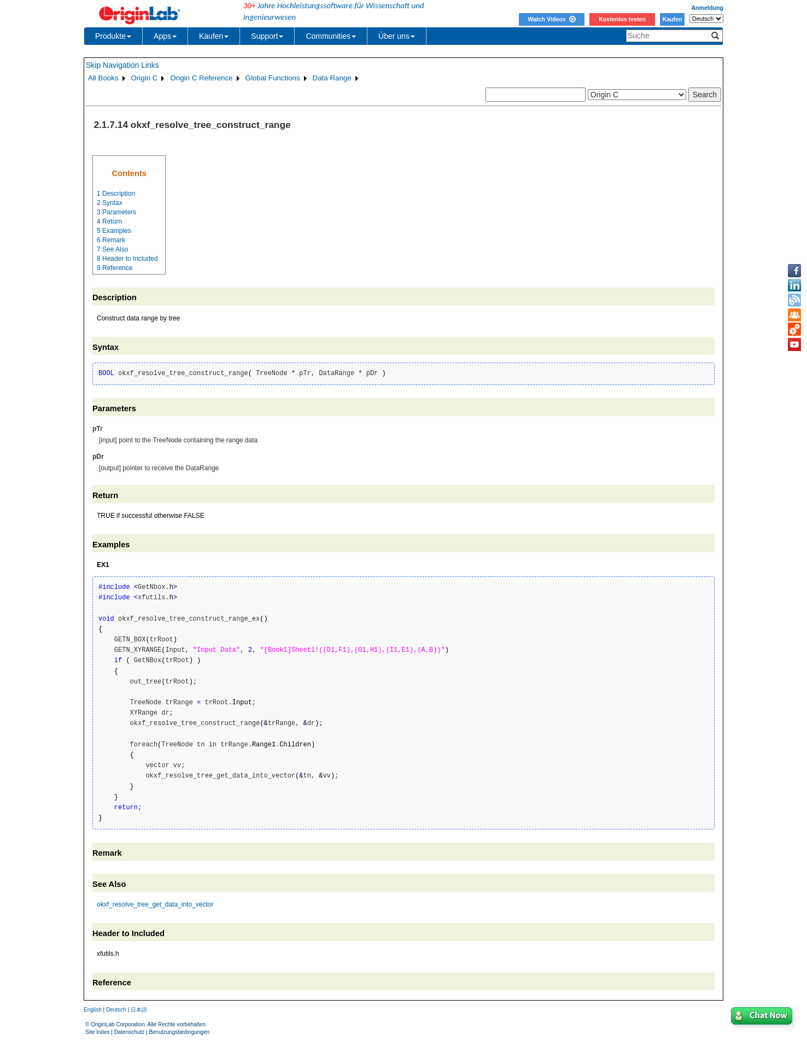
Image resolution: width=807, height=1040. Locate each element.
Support (267, 36)
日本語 (139, 1010)
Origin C (144, 78)
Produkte (113, 36)
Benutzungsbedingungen (179, 1032)
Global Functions (272, 78)
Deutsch (116, 1010)
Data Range (332, 78)
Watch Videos (551, 19)
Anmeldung (707, 7)
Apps (165, 36)
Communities (331, 36)
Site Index (97, 1032)
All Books (103, 78)
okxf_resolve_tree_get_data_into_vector (155, 904)
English (93, 1010)
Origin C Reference (201, 78)
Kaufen (672, 19)
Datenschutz (129, 1032)
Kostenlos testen (622, 19)
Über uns (396, 36)
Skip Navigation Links (122, 65)
